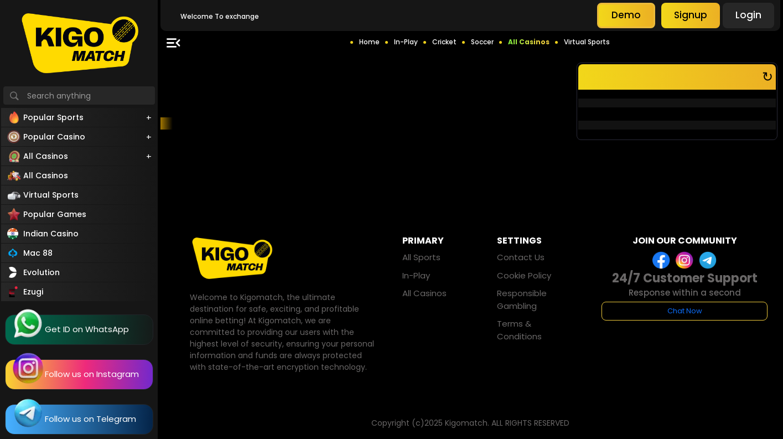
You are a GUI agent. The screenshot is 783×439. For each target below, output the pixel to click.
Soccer (482, 42)
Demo (626, 15)
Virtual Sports (587, 42)
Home (369, 42)
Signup (690, 15)
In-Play (406, 42)
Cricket (444, 42)
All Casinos (528, 42)
